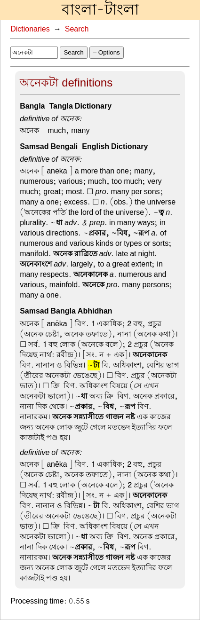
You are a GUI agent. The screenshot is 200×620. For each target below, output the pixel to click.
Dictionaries (30, 29)
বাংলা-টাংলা (100, 10)
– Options (106, 52)
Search (77, 29)
